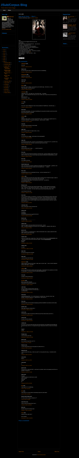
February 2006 (7, 92)
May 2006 (6, 87)
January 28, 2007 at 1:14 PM (26, 360)
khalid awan (23, 261)
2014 (4, 49)
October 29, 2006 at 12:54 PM (26, 215)
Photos (9, 10)
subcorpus (23, 91)
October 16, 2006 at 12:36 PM (26, 99)
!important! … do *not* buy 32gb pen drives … (72, 25)
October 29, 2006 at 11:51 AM (26, 208)
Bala (22, 385)
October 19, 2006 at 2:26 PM (26, 113)
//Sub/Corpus (11, 16)
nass (22, 101)
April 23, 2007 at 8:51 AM (25, 388)
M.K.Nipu (23, 280)
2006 (4, 61)
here (30, 51)
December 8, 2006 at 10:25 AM (26, 298)
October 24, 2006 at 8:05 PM (26, 149)
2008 (4, 58)
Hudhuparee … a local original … (7, 68)
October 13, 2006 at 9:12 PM (26, 72)
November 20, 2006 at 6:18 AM (26, 272)
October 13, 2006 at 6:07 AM (26, 66)
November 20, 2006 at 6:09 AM (26, 266)
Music (33, 17)
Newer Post (21, 451)
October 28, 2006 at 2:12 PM (26, 202)
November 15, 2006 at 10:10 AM (27, 248)
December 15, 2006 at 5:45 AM (26, 309)
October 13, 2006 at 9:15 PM (26, 77)
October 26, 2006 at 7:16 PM (26, 173)
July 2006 (6, 84)
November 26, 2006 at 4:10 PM (26, 278)
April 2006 (6, 89)
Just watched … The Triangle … (8, 79)
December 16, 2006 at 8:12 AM (26, 315)
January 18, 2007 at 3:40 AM (26, 348)
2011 (4, 53)
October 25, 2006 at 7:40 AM (26, 161)
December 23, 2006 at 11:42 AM (27, 337)
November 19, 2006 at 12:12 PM (27, 254)
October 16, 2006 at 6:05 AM (26, 89)
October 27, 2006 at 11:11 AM (26, 192)
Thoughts (36, 17)
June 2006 (6, 86)
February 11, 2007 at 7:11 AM (26, 372)
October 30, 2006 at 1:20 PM (26, 234)
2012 (4, 51)
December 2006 (7, 62)
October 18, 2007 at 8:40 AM (26, 404)
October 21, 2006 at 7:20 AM (26, 121)
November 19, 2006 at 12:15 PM (27, 259)
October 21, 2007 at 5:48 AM (26, 410)
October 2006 (7, 66)
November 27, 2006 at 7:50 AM (26, 284)
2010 (4, 54)
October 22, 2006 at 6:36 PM (26, 137)
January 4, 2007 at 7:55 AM (26, 342)
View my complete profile (6, 29)
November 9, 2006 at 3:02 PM (26, 243)
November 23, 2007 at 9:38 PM (26, 418)
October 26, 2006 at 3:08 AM (26, 168)
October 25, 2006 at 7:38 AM (26, 156)
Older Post (57, 451)
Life (31, 17)
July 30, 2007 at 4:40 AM (25, 399)
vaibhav (22, 176)
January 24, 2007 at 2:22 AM (26, 354)
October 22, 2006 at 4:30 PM (26, 132)
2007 (4, 59)
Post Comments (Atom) (41, 454)
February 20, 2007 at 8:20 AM (26, 383)
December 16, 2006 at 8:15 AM (26, 320)
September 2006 (7, 81)
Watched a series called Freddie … (7, 71)
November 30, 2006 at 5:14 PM (26, 292)
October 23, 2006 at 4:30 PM (26, 144)
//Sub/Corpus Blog (14, 5)
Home (4, 10)
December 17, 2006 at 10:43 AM (27, 331)
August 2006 (6, 82)
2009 (4, 56)
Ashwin (22, 116)
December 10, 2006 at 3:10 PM (26, 304)
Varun (22, 412)
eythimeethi (23, 63)
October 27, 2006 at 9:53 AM (26, 182)
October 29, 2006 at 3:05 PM (26, 221)
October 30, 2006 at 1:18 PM (26, 227)
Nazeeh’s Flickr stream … (7, 76)
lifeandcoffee (23, 74)
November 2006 (7, 64)
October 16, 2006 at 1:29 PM (26, 107)
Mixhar (22, 85)
